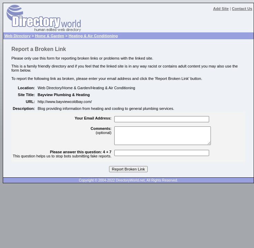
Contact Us (242, 9)
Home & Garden (49, 36)
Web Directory (17, 36)
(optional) (101, 130)
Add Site (220, 9)
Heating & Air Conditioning (93, 36)
